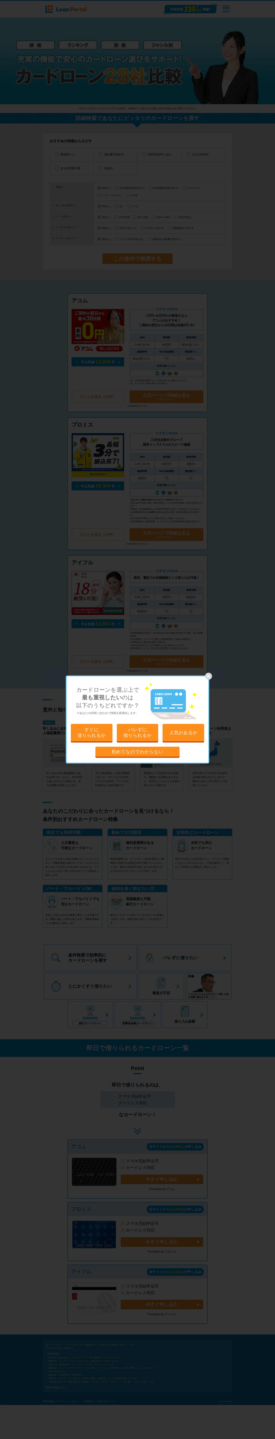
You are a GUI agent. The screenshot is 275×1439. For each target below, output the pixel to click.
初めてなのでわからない (137, 751)
